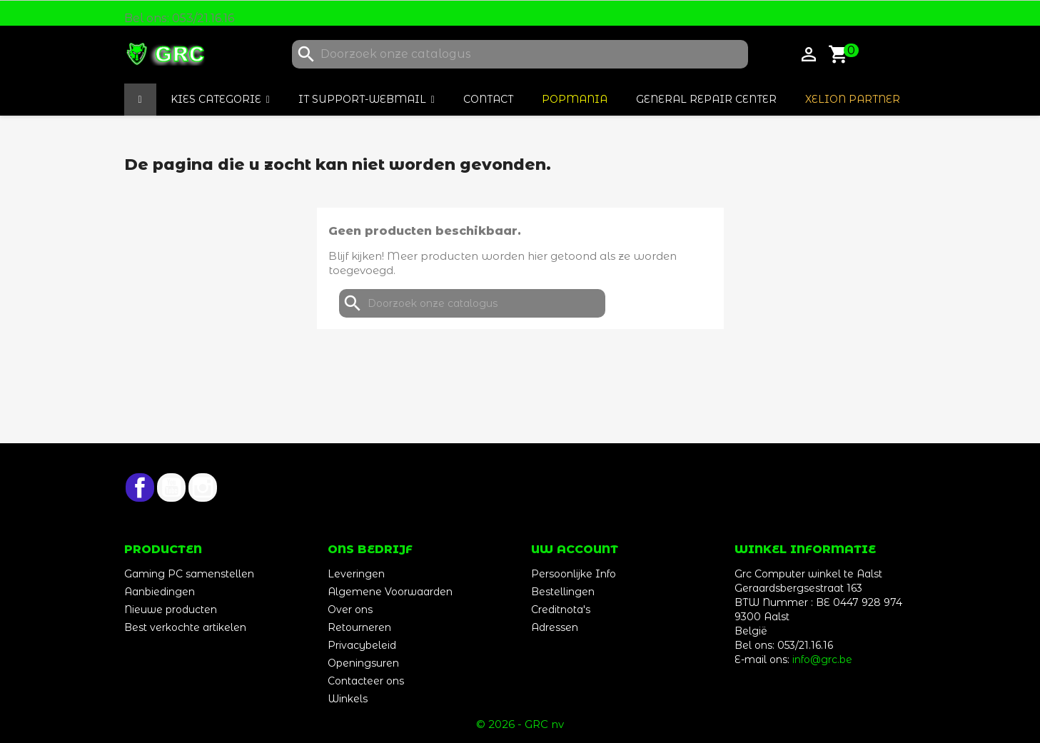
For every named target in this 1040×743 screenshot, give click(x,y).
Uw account (574, 549)
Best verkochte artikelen (185, 627)
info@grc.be (822, 659)
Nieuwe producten (170, 609)
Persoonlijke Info (573, 573)
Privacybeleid (362, 645)
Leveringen (356, 573)
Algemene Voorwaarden (390, 591)
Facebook (140, 487)
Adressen (554, 627)
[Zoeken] (519, 54)
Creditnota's (560, 609)
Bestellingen (563, 591)
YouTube (171, 487)
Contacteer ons (366, 680)
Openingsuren (363, 663)
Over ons (350, 609)
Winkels (348, 698)
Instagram (202, 487)
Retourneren (359, 627)
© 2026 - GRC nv (520, 724)
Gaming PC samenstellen (189, 573)
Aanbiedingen (159, 591)
